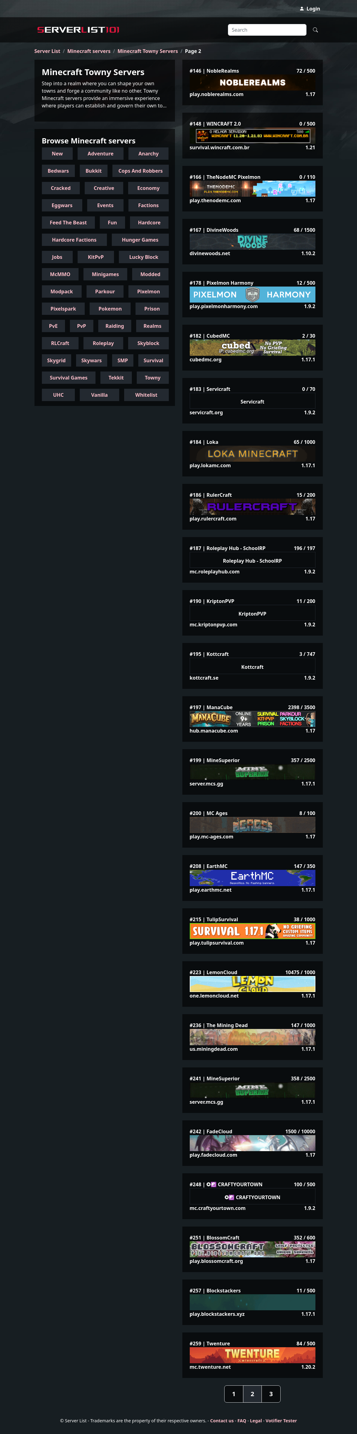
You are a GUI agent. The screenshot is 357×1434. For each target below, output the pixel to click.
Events (105, 205)
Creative (104, 188)
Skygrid (56, 360)
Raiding (114, 326)
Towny (152, 377)
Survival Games (68, 377)
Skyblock (148, 343)
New (57, 153)
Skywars (91, 360)
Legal (256, 1421)
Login (309, 8)
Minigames (105, 274)
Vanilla (99, 395)
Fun (112, 222)
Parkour (105, 291)
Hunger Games (140, 239)
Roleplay (103, 343)
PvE (53, 326)
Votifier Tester (281, 1421)
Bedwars (58, 170)
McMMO (60, 274)
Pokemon (110, 308)
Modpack (62, 291)
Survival (153, 360)
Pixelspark (63, 308)
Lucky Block (143, 257)
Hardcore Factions (74, 239)
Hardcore (149, 222)
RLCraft (60, 343)
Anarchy (148, 153)
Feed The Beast (68, 222)
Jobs (57, 257)
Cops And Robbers (141, 170)
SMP (122, 360)
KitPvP (95, 257)
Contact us (221, 1421)
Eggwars (62, 205)
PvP (81, 326)
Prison (152, 308)
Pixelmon (148, 291)
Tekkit (116, 377)
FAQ (241, 1421)
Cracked (61, 188)
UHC (58, 395)
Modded (150, 274)
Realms (152, 326)
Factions (148, 205)
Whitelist (146, 395)
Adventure (101, 153)
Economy (148, 188)
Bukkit (94, 170)
